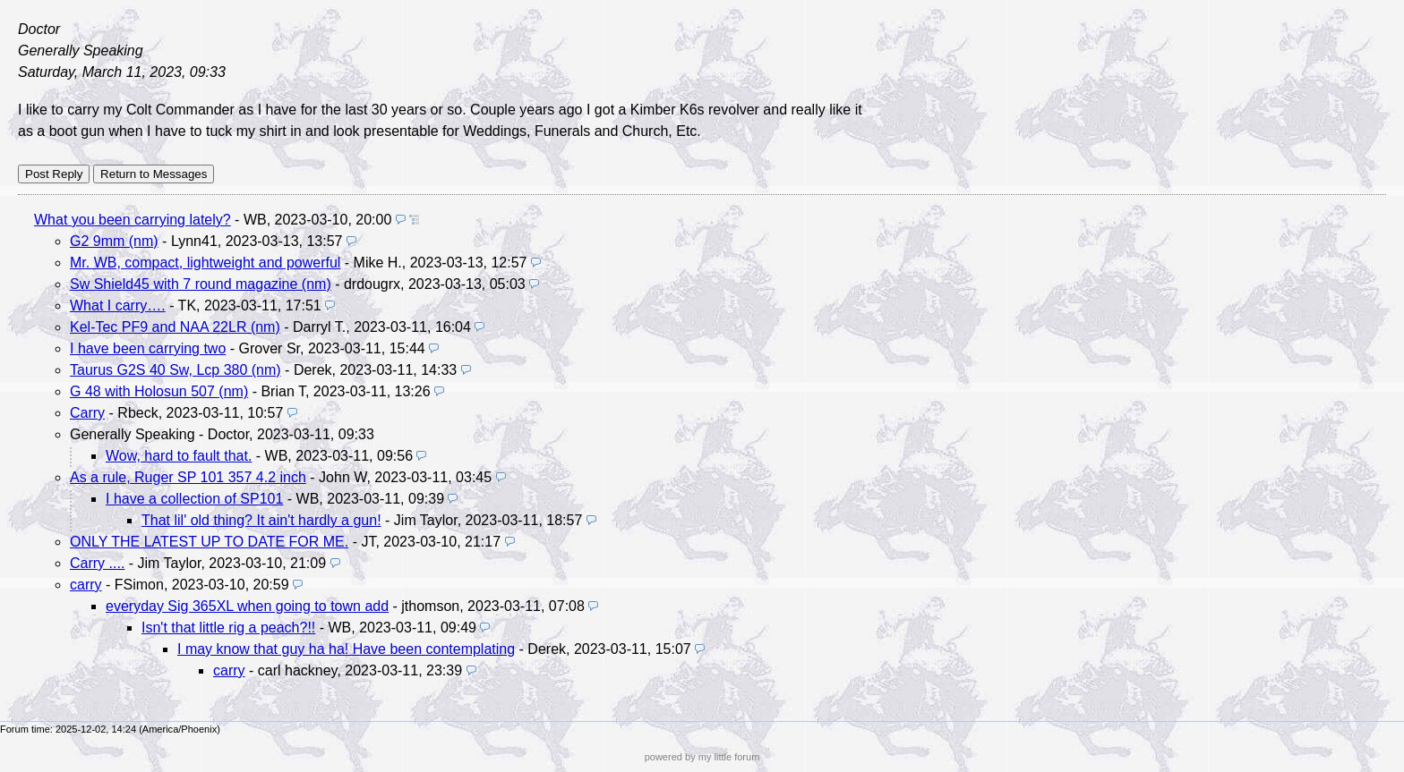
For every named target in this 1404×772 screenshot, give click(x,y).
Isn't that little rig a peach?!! (228, 627)
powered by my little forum (702, 756)
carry (86, 584)
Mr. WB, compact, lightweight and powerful (205, 262)
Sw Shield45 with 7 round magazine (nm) (200, 284)
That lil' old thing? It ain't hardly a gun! (261, 520)
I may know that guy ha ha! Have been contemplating (346, 649)
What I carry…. (118, 305)
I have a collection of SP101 (194, 498)
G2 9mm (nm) (114, 241)
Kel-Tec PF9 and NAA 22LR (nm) (175, 327)
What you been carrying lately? (132, 219)
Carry (87, 412)
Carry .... (97, 563)
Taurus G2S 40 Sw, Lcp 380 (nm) (175, 370)
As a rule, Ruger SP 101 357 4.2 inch (188, 477)
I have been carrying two (148, 348)
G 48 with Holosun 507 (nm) (159, 391)
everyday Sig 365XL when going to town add (247, 606)
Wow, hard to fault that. (179, 455)
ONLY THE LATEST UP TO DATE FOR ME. (209, 541)
